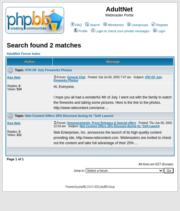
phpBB (82, 186)
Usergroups (137, 25)
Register (160, 25)
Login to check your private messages (120, 31)
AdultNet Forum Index (23, 53)
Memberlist (113, 25)
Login (159, 31)
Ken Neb (13, 77)
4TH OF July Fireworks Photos (48, 70)
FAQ (76, 25)
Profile (81, 31)
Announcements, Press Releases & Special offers (101, 123)
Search (92, 25)
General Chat (76, 77)
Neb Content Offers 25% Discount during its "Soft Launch (69, 116)
